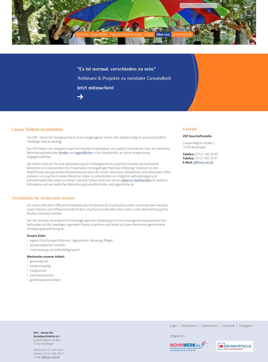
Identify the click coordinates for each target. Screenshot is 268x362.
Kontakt (232, 6)
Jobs (247, 6)
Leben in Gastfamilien (136, 180)
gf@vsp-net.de (203, 162)
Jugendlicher (83, 153)
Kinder (63, 153)
